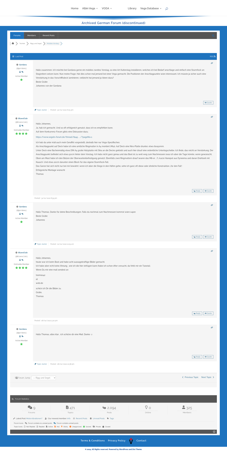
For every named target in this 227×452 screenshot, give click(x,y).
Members (31, 35)
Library (131, 8)
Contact (141, 440)
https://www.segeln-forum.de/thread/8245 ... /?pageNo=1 (64, 137)
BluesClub (23, 118)
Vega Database (148, 8)
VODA (106, 8)
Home (76, 8)
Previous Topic (190, 377)
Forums (17, 35)
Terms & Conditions (93, 440)
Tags (112, 418)
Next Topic (207, 377)
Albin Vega (90, 8)
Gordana (23, 65)
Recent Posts (48, 35)
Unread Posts (99, 418)
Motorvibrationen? (34, 418)
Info (69, 418)
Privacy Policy (117, 440)
